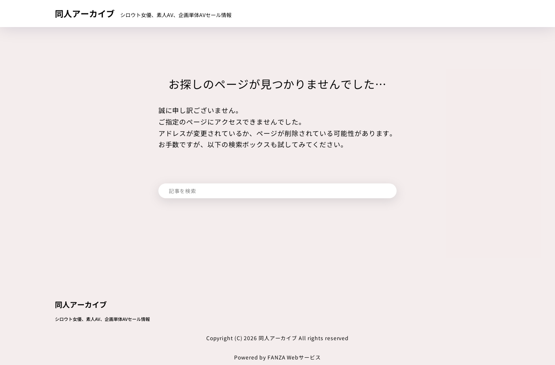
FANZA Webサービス (294, 357)
